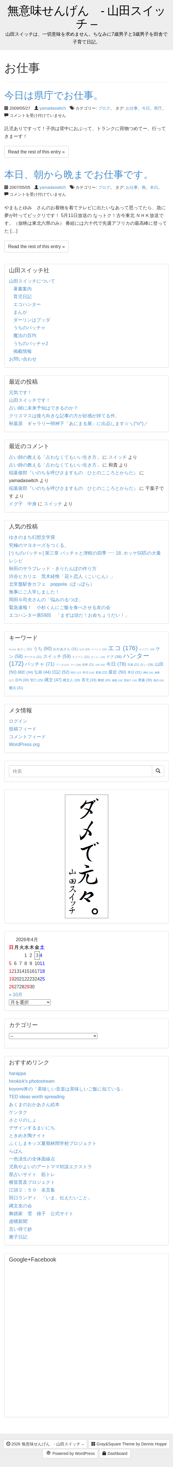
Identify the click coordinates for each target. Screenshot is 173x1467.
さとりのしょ (23, 1120)
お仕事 (132, 108)
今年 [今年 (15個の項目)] (100, 665)
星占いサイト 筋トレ (32, 1174)
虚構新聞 (18, 1221)
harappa (17, 1073)
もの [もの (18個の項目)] (84, 649)
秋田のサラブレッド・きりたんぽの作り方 (53, 568)
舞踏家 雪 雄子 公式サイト (41, 1213)
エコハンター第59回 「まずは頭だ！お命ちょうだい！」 (69, 615)
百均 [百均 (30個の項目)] (22, 680)
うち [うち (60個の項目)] (42, 648)
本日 (154, 187)
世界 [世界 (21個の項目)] (88, 664)
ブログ (104, 108)
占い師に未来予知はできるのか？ (43, 408)
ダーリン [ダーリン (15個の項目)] (98, 657)
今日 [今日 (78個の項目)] (116, 664)
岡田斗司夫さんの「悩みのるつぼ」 (46, 599)
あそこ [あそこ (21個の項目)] (24, 649)
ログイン (18, 721)
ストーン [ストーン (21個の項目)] (81, 657)
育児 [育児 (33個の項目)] (89, 680)
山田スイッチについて (32, 281)
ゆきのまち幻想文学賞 (32, 537)
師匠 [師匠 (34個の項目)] (25, 672)
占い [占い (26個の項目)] (146, 664)
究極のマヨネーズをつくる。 (39, 545)
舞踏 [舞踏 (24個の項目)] (104, 680)
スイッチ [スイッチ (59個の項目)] (57, 656)
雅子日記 (18, 1236)
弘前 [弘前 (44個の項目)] (42, 672)
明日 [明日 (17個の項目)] (76, 672)
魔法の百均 (24, 335)
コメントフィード (27, 736)
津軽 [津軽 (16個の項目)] (148, 672)
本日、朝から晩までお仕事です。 (78, 174)
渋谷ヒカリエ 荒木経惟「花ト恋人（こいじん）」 (62, 576)
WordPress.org (24, 744)
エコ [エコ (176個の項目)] (123, 648)
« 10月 (15, 994)
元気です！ (20, 392)
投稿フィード (23, 728)
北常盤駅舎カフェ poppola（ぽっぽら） (52, 584)
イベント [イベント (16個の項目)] (99, 649)
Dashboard (114, 1453)
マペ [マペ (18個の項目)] (75, 664)
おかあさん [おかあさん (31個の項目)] (65, 649)
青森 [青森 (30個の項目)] (145, 680)
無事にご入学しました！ (34, 591)
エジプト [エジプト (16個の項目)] (147, 649)
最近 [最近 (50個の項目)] (117, 671)
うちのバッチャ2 (30, 343)
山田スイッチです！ (29, 400)
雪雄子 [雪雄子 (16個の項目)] (130, 680)
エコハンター (27, 304)
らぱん (16, 1151)
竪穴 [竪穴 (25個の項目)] (36, 680)
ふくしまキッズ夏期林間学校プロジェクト (53, 1143)
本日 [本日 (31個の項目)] (134, 672)
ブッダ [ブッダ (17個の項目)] (62, 664)
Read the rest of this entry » (36, 151)
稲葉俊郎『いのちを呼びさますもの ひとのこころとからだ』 (73, 472)
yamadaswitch (53, 108)
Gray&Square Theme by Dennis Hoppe (129, 1444)
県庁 (158, 108)
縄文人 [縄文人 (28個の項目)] (71, 680)
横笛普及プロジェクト (32, 1182)
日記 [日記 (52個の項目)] (60, 671)
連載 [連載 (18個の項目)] (117, 680)
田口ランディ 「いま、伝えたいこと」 (53, 1197)
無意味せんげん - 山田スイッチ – (86, 17)
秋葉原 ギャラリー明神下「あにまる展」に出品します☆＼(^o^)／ (78, 423)
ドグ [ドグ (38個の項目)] (114, 656)
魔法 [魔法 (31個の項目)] (16, 688)
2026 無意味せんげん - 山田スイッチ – (45, 1444)
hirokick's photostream (32, 1081)
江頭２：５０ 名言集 (32, 1190)
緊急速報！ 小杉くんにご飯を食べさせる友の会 (59, 607)
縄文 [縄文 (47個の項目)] (53, 680)
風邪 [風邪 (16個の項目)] (158, 680)
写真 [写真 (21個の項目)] (133, 664)
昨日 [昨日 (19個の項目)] (88, 672)
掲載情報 (22, 351)
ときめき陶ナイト (27, 1135)
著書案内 (22, 288)
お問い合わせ (23, 359)
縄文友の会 (20, 1205)
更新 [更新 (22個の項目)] (101, 672)
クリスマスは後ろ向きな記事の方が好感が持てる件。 (64, 415)
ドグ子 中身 (23, 503)
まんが (20, 312)
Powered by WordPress (70, 1454)
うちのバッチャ (29, 327)
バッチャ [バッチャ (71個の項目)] (39, 664)
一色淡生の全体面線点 (32, 1158)
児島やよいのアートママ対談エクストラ (50, 1166)
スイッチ (117, 457)
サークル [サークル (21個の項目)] (33, 657)
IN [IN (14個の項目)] (12, 649)
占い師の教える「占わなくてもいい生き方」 (55, 457)
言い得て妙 (20, 1229)
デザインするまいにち (32, 1127)
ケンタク (18, 1112)
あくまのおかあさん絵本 (34, 1104)
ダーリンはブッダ (31, 319)
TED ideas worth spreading (37, 1096)
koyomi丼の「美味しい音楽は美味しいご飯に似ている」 (67, 1089)
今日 (146, 108)
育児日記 (22, 296)
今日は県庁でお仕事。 (53, 95)
